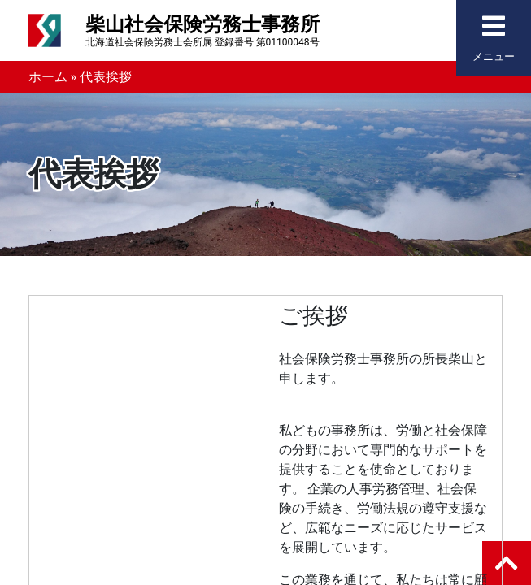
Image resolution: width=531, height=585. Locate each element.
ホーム (47, 76)
